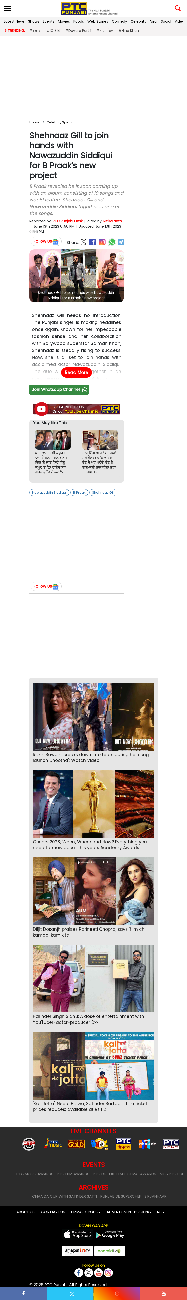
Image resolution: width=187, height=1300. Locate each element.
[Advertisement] (93, 77)
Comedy (119, 21)
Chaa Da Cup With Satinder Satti (64, 1196)
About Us (25, 1211)
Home (34, 122)
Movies (64, 21)
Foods (78, 21)
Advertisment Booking (129, 1211)
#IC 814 (53, 30)
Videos (180, 21)
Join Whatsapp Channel (60, 389)
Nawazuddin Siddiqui (49, 492)
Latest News (14, 21)
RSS (160, 1211)
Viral (153, 21)
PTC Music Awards (34, 1173)
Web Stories (97, 21)
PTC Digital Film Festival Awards (124, 1173)
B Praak (79, 492)
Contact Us (53, 1211)
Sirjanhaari (155, 1196)
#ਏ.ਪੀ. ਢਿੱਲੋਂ (104, 30)
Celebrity (138, 21)
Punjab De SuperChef (120, 1196)
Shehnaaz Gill (103, 492)
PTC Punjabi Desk (68, 221)
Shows (33, 21)
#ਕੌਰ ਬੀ (35, 30)
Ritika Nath (112, 221)
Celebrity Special (60, 122)
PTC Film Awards (73, 1173)
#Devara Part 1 (78, 30)
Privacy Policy (86, 1211)
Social (166, 21)
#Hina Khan (128, 30)
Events (48, 21)
